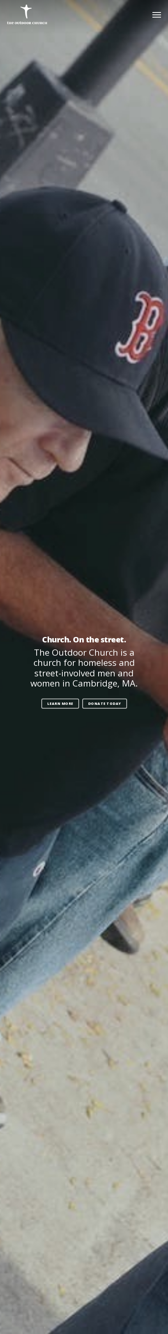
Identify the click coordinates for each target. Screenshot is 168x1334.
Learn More (60, 703)
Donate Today (104, 703)
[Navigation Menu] (156, 14)
